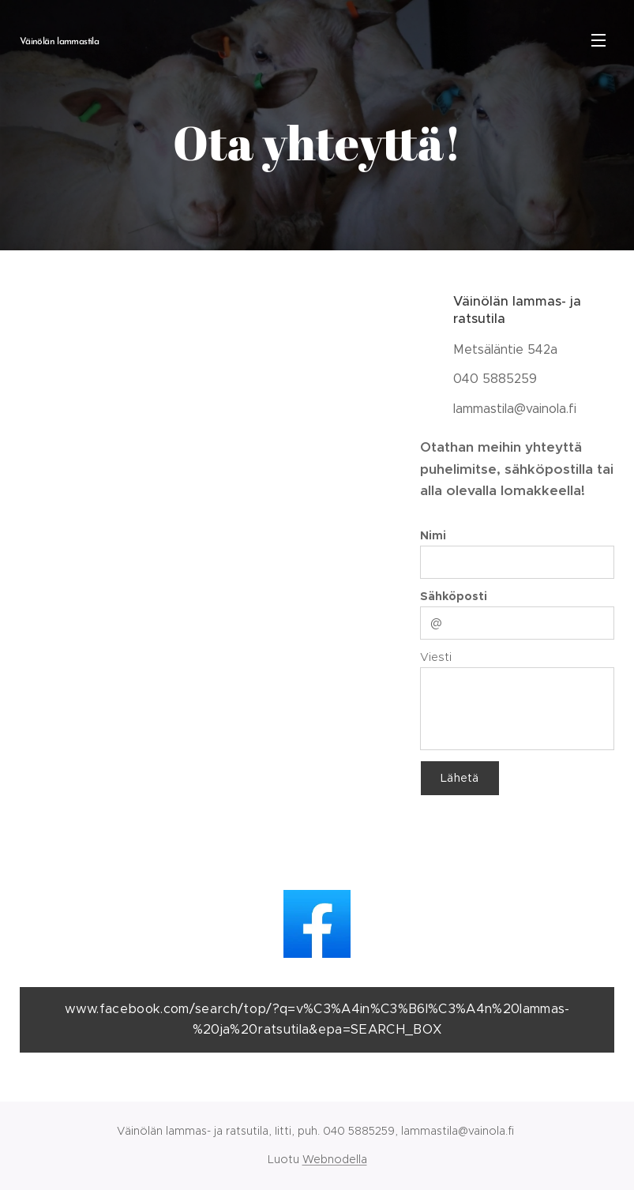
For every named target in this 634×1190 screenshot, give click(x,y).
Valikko (598, 40)
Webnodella (334, 1159)
